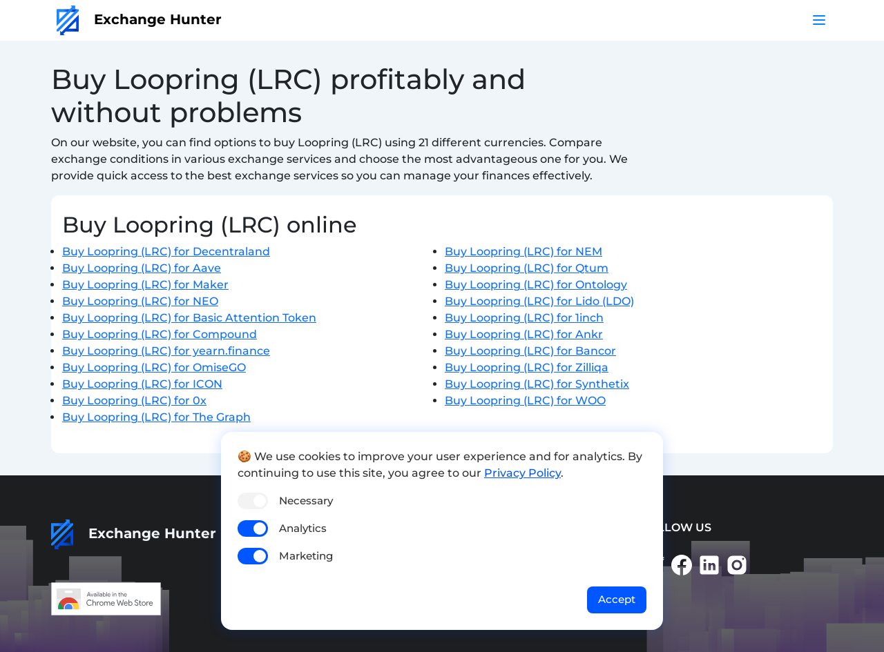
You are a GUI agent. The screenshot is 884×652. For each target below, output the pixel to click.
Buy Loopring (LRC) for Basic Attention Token (189, 317)
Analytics (303, 528)
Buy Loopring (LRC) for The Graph (156, 417)
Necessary (306, 500)
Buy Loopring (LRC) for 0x (134, 400)
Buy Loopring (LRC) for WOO (525, 400)
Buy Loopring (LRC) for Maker (145, 284)
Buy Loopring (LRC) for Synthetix (537, 384)
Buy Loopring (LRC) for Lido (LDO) (539, 301)
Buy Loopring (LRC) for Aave (141, 268)
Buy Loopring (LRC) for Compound (159, 334)
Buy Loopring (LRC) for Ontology (536, 284)
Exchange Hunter (139, 19)
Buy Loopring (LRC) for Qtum (526, 268)
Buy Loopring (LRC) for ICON (142, 384)
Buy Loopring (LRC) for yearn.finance (166, 350)
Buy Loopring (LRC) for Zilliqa (526, 367)
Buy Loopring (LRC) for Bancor (530, 350)
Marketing (306, 555)
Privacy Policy (522, 473)
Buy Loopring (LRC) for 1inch (524, 317)
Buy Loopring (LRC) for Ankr (524, 334)
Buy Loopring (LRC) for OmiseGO (154, 367)
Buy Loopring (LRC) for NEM (523, 251)
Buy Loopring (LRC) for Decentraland (166, 251)
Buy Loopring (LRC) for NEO (140, 301)
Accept (616, 599)
